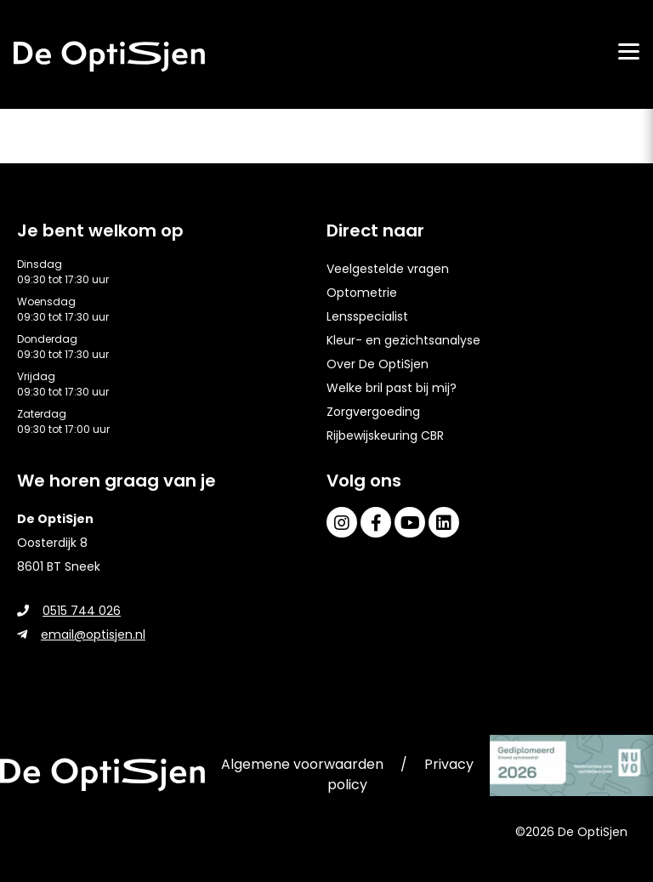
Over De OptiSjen (377, 364)
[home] (109, 56)
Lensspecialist (367, 316)
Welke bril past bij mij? (391, 387)
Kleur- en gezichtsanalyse (403, 340)
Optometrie (361, 292)
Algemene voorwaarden (302, 764)
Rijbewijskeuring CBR (385, 435)
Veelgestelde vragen (387, 268)
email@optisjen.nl (81, 634)
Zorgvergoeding (373, 411)
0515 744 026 (69, 610)
